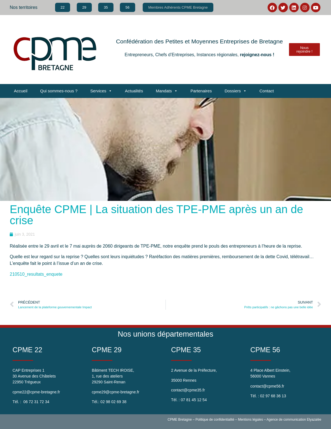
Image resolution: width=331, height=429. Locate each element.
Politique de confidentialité (215, 419)
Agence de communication (286, 419)
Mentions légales (250, 419)
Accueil (20, 90)
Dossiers (235, 91)
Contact (267, 90)
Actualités (134, 90)
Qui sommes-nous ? (58, 90)
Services (101, 91)
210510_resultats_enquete (36, 274)
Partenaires (201, 90)
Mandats (167, 91)
